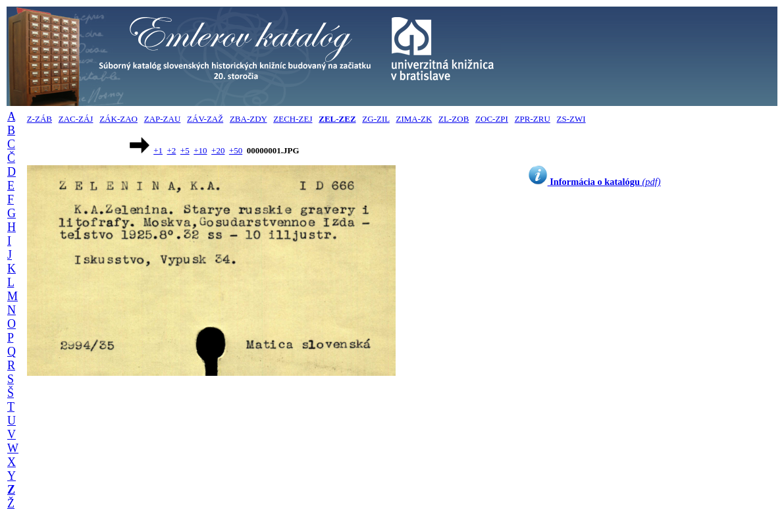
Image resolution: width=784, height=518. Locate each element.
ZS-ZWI (571, 119)
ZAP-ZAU (162, 119)
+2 (171, 150)
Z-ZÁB (39, 119)
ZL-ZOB (453, 119)
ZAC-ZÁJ (76, 119)
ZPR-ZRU (532, 119)
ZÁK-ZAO (118, 119)
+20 (217, 150)
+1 (158, 150)
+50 (235, 150)
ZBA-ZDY (248, 119)
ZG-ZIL (375, 119)
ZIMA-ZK (414, 119)
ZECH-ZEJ (292, 119)
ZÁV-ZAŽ (205, 119)
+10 (200, 150)
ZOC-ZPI (491, 119)
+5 (185, 150)
